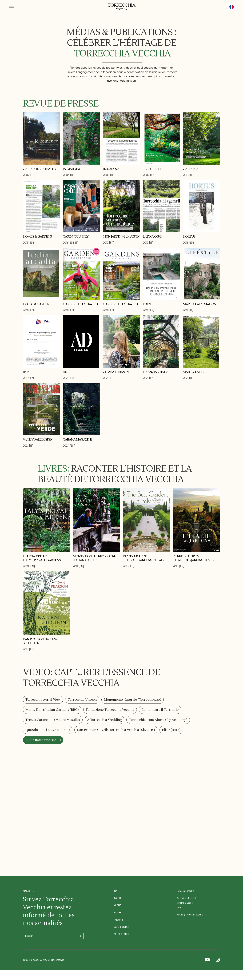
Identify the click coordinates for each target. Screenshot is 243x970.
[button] (231, 7)
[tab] (43, 700)
